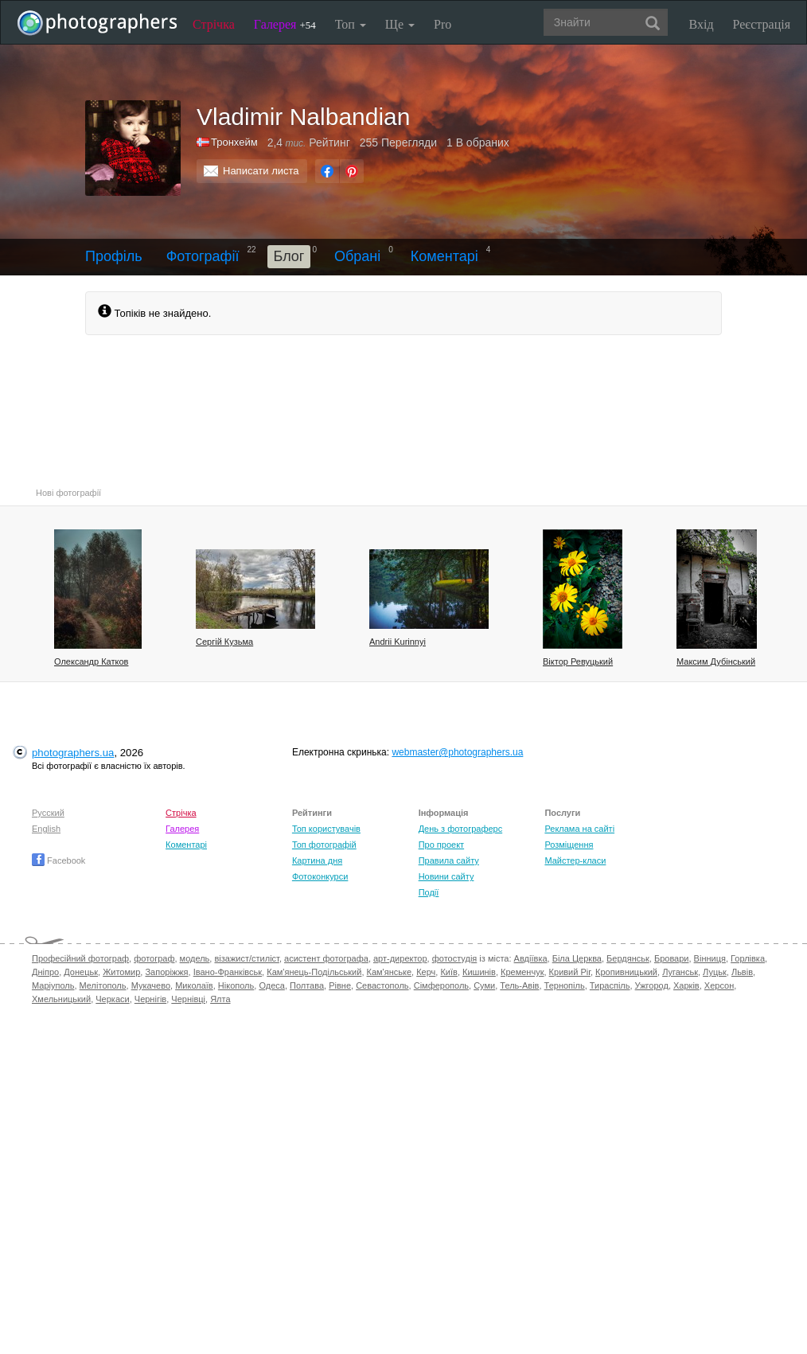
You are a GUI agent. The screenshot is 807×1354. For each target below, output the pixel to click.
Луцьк (715, 972)
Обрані (357, 256)
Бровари (671, 958)
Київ (448, 972)
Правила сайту (449, 860)
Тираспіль (610, 985)
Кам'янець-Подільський (314, 972)
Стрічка (214, 24)
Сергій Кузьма (224, 641)
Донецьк (81, 972)
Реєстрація (761, 24)
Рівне (340, 985)
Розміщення (568, 844)
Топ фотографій (324, 844)
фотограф (154, 958)
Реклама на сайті (579, 828)
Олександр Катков (91, 661)
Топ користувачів (326, 828)
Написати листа (261, 171)
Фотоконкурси (320, 876)
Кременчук (522, 972)
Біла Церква (577, 958)
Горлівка (748, 958)
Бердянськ (627, 958)
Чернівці (188, 999)
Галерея (285, 24)
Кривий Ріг (570, 972)
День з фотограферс (461, 828)
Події (429, 892)
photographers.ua (73, 753)
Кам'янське (389, 972)
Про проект (441, 844)
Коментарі (444, 256)
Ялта (220, 999)
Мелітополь (103, 985)
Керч (425, 972)
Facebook (58, 860)
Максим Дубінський (715, 661)
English (46, 828)
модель (195, 958)
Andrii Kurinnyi (397, 641)
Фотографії (203, 256)
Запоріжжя (166, 972)
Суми (484, 985)
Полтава (307, 985)
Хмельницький (61, 999)
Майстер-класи (575, 860)
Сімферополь (441, 985)
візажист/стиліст (246, 958)
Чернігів (150, 999)
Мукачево (150, 985)
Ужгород (652, 985)
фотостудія (455, 958)
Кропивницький (626, 972)
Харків (686, 985)
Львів (742, 972)
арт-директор (400, 958)
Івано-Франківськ (227, 972)
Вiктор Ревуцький (578, 661)
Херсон (719, 985)
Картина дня (317, 860)
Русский (48, 812)
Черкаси (112, 999)
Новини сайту (446, 876)
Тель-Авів (519, 985)
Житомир (121, 972)
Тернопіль (564, 985)
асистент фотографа (326, 958)
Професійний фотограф (80, 958)
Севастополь (382, 985)
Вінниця (710, 958)
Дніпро (45, 972)
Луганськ (680, 972)
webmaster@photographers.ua (457, 752)
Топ (350, 24)
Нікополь (236, 985)
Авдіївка (531, 958)
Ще (400, 24)
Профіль (113, 256)
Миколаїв (194, 985)
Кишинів (479, 972)
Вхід (701, 24)
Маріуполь (53, 985)
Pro (442, 24)
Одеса (271, 985)
